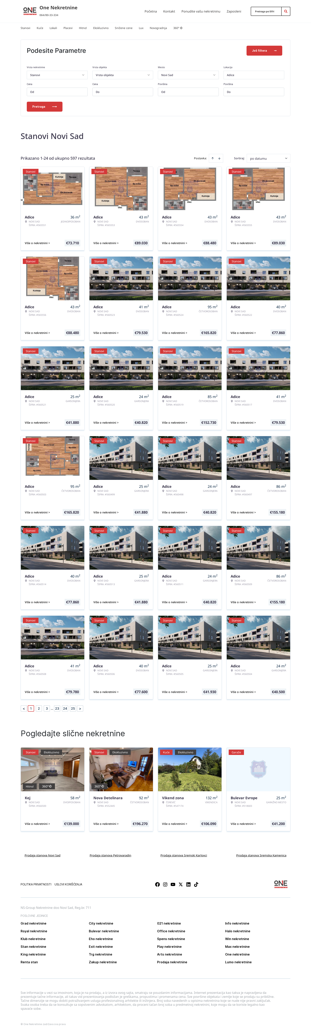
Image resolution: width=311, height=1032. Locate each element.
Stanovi (25, 28)
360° (178, 28)
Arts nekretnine (169, 954)
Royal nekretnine (34, 931)
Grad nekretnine (33, 923)
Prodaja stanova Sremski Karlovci (183, 855)
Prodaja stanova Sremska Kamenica (261, 855)
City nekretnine (101, 923)
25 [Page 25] (73, 708)
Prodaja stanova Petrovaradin (110, 855)
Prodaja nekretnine (172, 962)
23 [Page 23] (57, 708)
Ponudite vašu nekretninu (200, 11)
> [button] (80, 708)
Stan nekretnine (33, 947)
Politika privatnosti (36, 884)
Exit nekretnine (101, 947)
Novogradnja (158, 28)
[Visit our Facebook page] (157, 884)
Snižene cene (123, 28)
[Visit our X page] (180, 884)
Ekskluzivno (100, 28)
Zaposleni (234, 11)
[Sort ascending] (213, 158)
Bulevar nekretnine (104, 931)
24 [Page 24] (65, 708)
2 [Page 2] (39, 708)
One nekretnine (237, 954)
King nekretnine (33, 954)
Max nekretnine (237, 947)
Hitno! (83, 28)
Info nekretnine (237, 923)
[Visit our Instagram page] (165, 884)
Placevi (68, 28)
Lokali (53, 28)
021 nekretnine (169, 923)
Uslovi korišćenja (68, 884)
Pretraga (44, 106)
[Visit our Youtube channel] (173, 884)
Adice (230, 75)
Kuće (40, 28)
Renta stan (29, 962)
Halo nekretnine (237, 931)
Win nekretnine (237, 939)
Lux (141, 28)
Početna (151, 11)
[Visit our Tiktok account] (196, 884)
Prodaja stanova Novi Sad (42, 855)
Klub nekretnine (33, 939)
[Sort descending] (219, 158)
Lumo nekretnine (238, 962)
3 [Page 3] (47, 708)
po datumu (258, 158)
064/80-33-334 (48, 15)
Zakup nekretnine (103, 962)
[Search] (285, 11)
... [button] (52, 708)
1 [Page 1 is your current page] (31, 708)
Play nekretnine (169, 947)
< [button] (24, 708)
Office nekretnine (171, 931)
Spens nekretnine (171, 939)
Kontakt (169, 11)
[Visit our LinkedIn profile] (188, 884)
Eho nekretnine (101, 939)
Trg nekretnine (100, 954)
